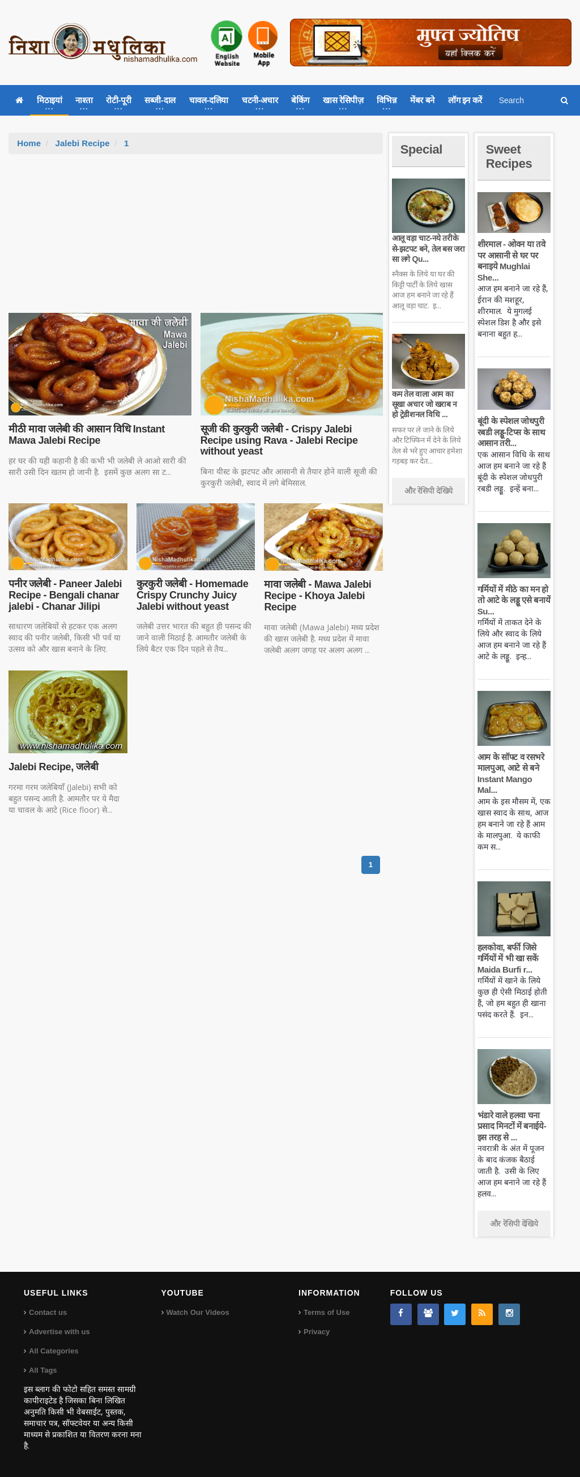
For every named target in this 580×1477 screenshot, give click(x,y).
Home (29, 143)
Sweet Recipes (509, 156)
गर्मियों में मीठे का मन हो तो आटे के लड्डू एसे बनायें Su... (513, 600)
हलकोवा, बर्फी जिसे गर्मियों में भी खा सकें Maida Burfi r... (508, 958)
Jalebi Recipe (83, 143)
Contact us (48, 1312)
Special (421, 149)
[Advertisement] (196, 239)
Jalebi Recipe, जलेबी (53, 767)
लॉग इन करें (465, 100)
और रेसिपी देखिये (428, 490)
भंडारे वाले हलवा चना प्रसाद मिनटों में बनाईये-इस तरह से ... (512, 1126)
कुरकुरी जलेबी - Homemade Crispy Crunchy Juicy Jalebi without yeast (192, 595)
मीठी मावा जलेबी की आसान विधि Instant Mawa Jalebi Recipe (86, 434)
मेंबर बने (422, 100)
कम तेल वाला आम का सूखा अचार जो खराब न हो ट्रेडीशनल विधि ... (424, 404)
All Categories (53, 1351)
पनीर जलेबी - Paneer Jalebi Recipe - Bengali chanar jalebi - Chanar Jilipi (65, 595)
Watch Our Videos (198, 1312)
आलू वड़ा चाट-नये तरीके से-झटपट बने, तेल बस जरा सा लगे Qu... (428, 248)
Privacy (317, 1331)
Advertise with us (59, 1331)
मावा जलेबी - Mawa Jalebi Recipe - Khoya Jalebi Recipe (317, 596)
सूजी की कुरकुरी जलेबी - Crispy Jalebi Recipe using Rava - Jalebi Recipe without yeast (279, 440)
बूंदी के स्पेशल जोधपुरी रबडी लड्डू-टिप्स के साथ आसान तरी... (511, 432)
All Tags (43, 1370)
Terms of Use (326, 1312)
